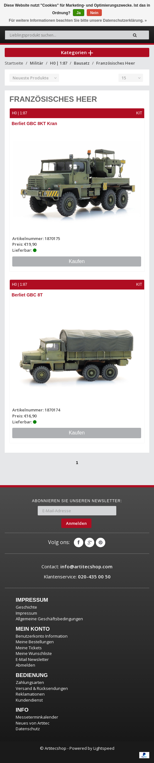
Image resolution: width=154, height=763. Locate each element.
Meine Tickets (29, 648)
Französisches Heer (115, 63)
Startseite (14, 63)
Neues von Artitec (32, 723)
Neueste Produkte (31, 78)
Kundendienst (29, 700)
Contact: (77, 566)
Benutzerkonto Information (42, 636)
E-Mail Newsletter (32, 659)
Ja (78, 13)
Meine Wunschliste (34, 653)
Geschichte (26, 607)
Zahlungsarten (30, 682)
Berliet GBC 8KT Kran (34, 123)
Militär (36, 63)
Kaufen (77, 261)
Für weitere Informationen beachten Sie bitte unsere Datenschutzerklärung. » (78, 20)
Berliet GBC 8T (27, 294)
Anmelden (76, 523)
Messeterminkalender (37, 717)
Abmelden (25, 665)
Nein (94, 13)
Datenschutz (28, 728)
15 (124, 78)
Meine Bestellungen (35, 642)
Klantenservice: (77, 576)
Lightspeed (103, 748)
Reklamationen (30, 694)
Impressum (26, 613)
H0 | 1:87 (58, 63)
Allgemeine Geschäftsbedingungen (49, 619)
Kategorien (77, 52)
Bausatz (82, 63)
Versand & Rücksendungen (42, 688)
